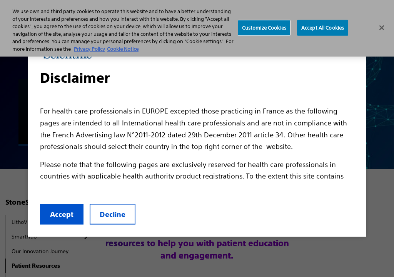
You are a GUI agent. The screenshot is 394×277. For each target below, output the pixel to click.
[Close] (381, 27)
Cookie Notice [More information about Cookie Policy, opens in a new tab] (123, 49)
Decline (112, 214)
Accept (61, 214)
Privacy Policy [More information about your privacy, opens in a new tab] (89, 49)
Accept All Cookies (322, 27)
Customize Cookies (264, 27)
